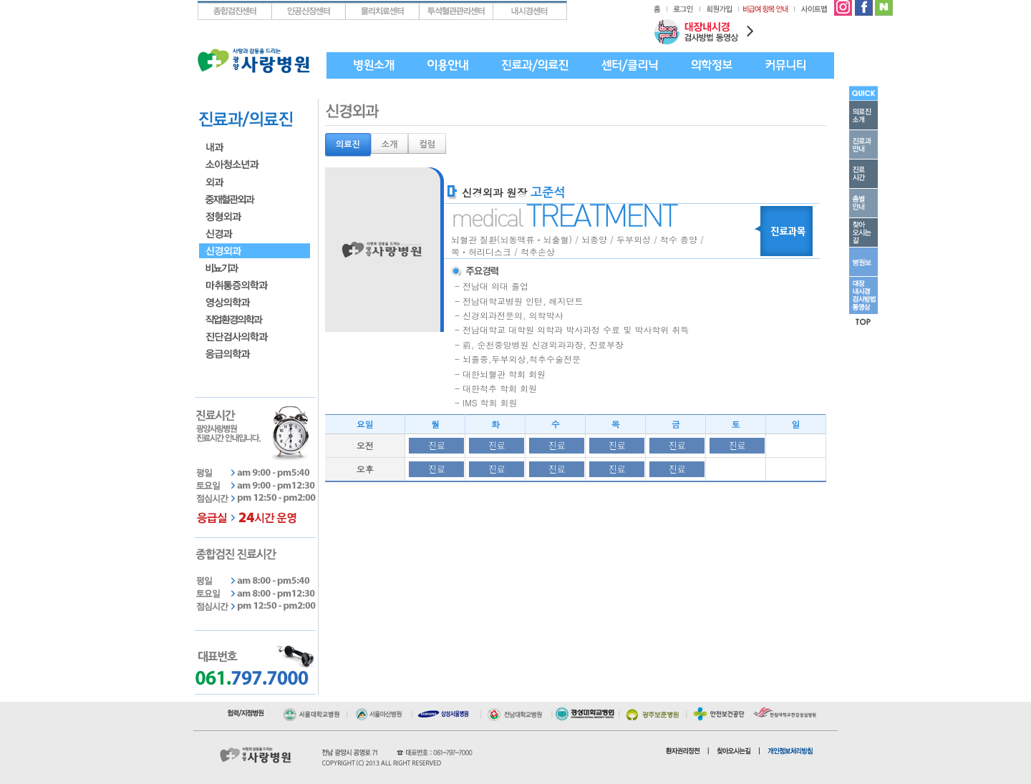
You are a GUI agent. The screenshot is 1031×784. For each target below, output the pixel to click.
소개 (390, 144)
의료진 (348, 144)
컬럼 (427, 144)
